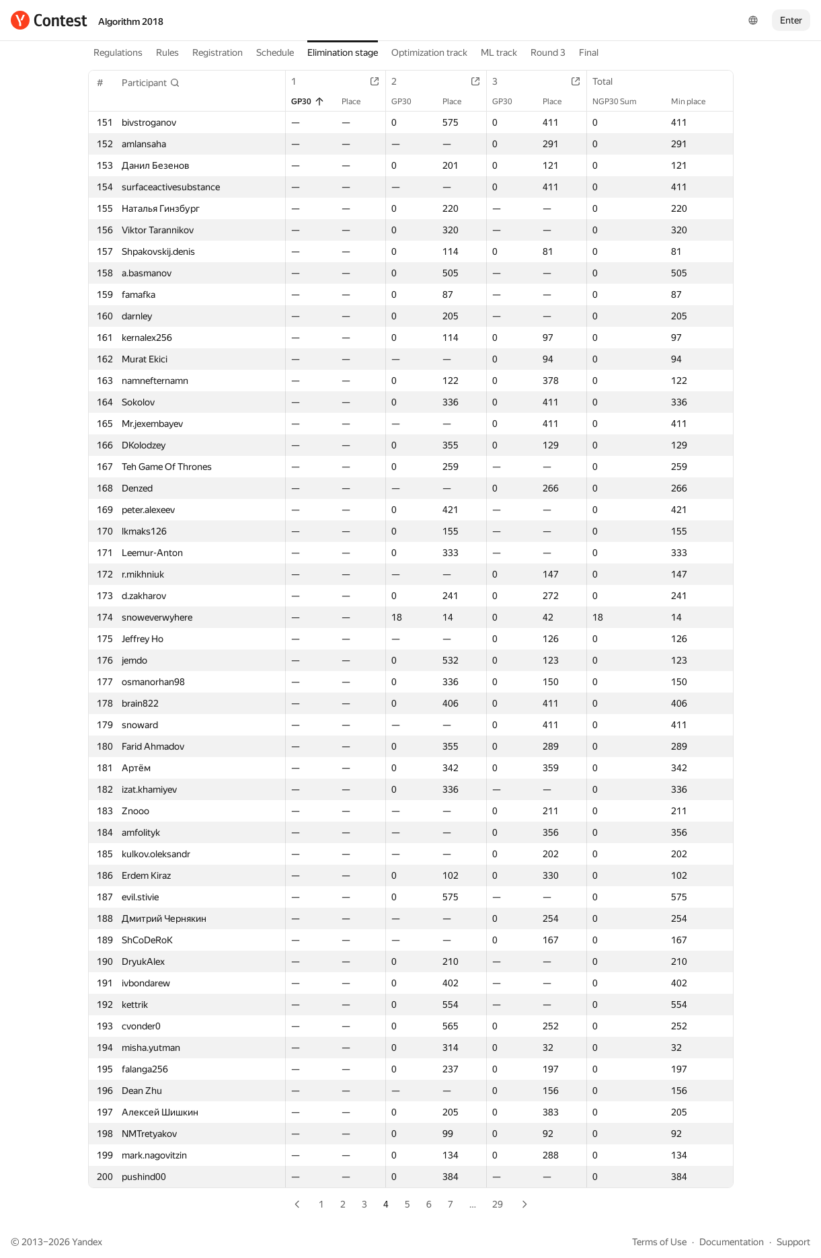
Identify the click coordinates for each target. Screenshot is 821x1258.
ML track (499, 52)
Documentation (731, 1241)
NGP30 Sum (621, 101)
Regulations (118, 52)
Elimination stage (342, 52)
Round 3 (548, 52)
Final (588, 52)
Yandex (87, 1241)
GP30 (308, 101)
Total (609, 81)
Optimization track (429, 52)
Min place (695, 101)
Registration (217, 52)
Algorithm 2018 (130, 21)
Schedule (275, 52)
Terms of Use (659, 1241)
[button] (151, 82)
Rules (167, 52)
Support (793, 1241)
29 (497, 1204)
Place (358, 101)
